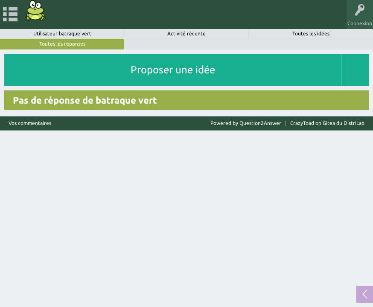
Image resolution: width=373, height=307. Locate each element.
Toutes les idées (310, 33)
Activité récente (186, 33)
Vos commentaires (30, 123)
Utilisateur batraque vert (62, 33)
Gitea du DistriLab (343, 123)
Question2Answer (260, 123)
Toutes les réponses (62, 43)
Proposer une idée (173, 69)
